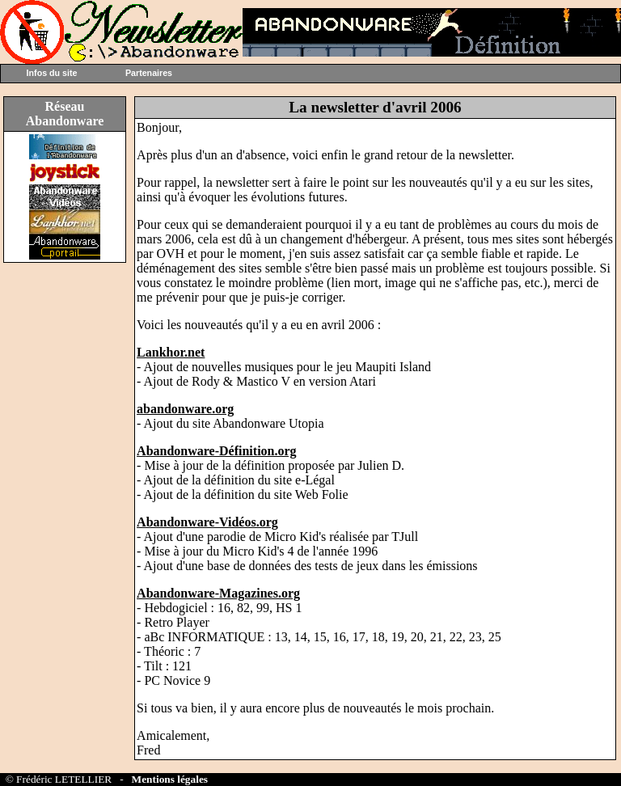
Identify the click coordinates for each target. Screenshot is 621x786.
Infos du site (52, 73)
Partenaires (148, 73)
